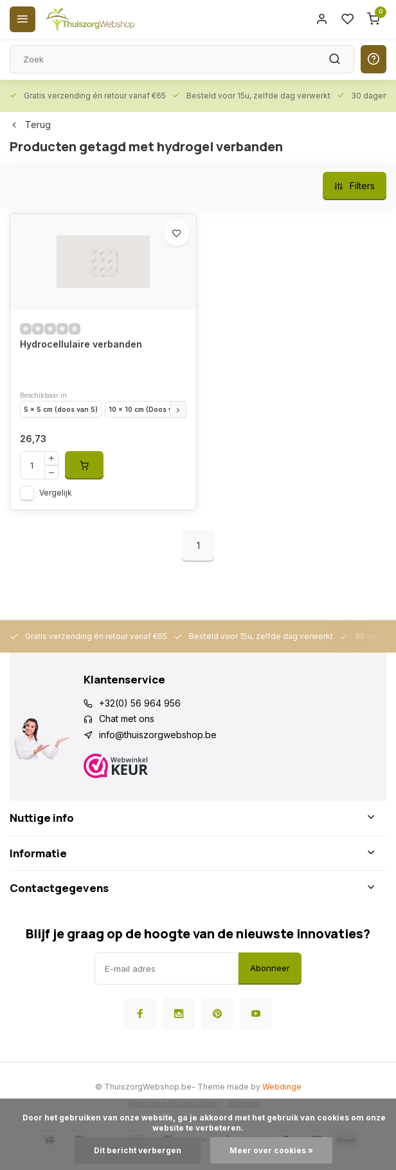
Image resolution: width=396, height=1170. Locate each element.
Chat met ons (126, 718)
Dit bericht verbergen (137, 1150)
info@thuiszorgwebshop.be (158, 734)
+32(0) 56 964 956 (140, 703)
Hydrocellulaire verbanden (81, 344)
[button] (178, 409)
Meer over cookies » (271, 1150)
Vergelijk (55, 492)
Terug (30, 124)
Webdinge (282, 1086)
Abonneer (270, 968)
